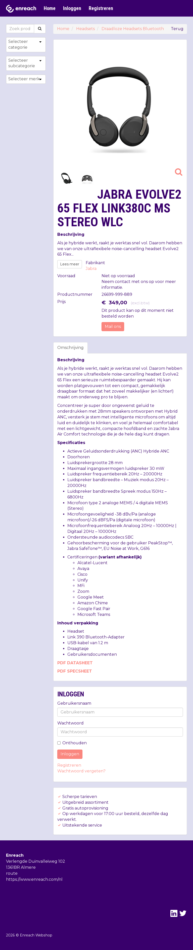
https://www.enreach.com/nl (34, 879)
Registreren (101, 8)
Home (50, 8)
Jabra (91, 268)
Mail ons (113, 326)
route (12, 873)
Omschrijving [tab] (70, 347)
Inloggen (72, 8)
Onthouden (72, 743)
